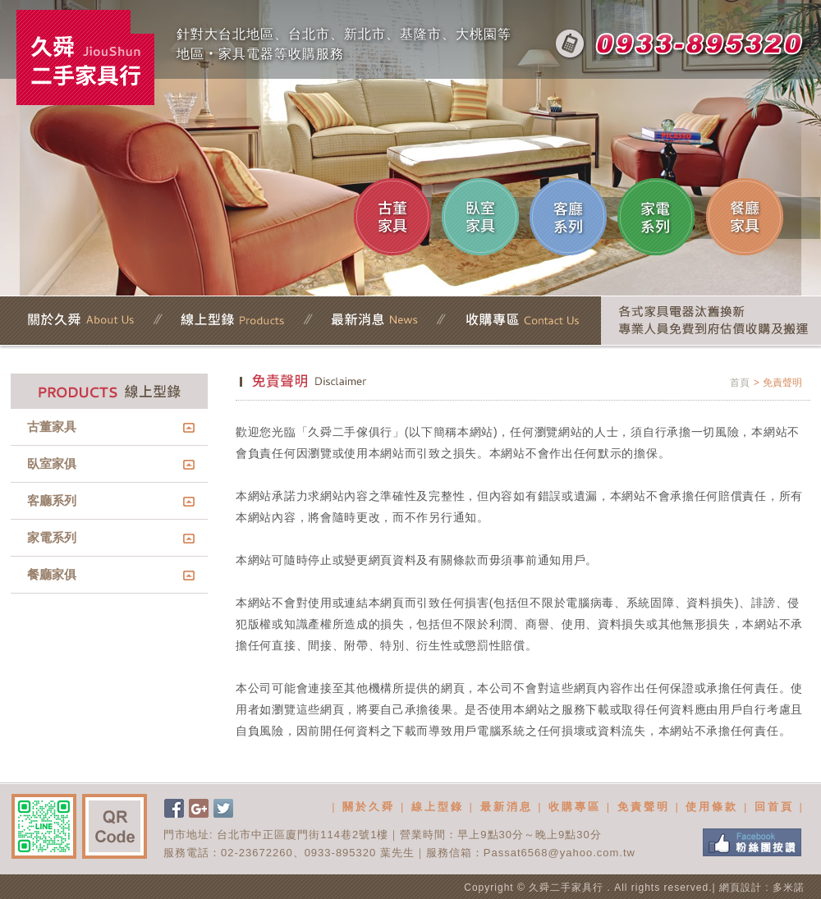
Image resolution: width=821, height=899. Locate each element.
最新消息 (506, 806)
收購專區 (574, 806)
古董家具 (111, 426)
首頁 (741, 382)
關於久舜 (368, 806)
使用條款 (712, 806)
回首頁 (774, 806)
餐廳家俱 (111, 574)
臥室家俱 (111, 463)
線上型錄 (437, 806)
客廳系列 (111, 500)
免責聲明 (643, 806)
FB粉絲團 (752, 842)
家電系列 (111, 537)
